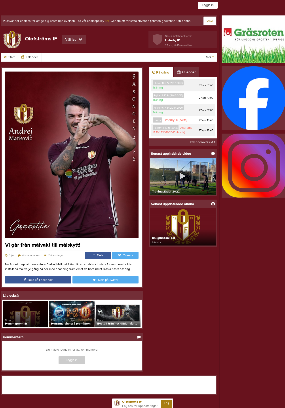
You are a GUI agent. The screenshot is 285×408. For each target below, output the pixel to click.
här (107, 21)
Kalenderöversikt (202, 142)
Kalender (29, 57)
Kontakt (78, 57)
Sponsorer (54, 57)
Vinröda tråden (131, 57)
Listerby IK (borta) (175, 120)
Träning (158, 88)
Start (9, 57)
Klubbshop (159, 57)
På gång (160, 72)
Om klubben (102, 57)
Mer (208, 57)
